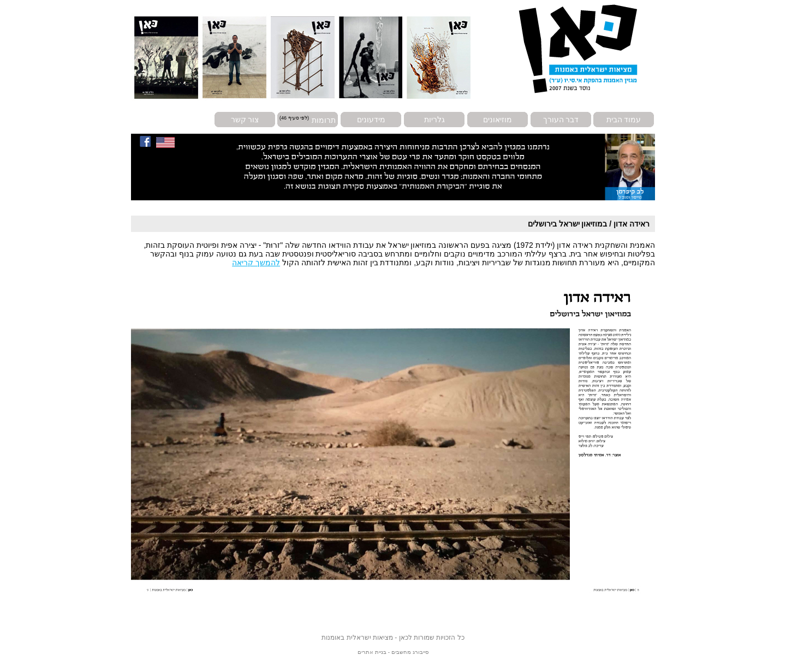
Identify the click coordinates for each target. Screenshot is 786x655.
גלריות (434, 119)
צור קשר (245, 119)
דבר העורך (561, 119)
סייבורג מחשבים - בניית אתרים (393, 652)
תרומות (324, 119)
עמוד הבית (623, 119)
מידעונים (371, 119)
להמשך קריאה (256, 262)
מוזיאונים (497, 119)
